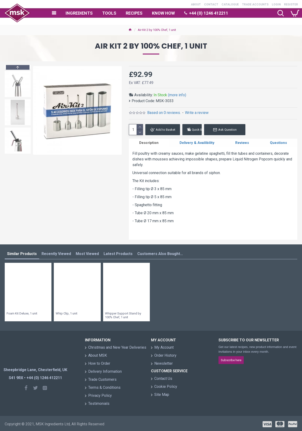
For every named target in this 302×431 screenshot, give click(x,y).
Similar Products (22, 252)
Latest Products (118, 252)
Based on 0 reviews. (164, 112)
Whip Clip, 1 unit (66, 312)
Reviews (242, 144)
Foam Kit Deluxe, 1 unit (22, 312)
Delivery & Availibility (197, 144)
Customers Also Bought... (160, 252)
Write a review (197, 112)
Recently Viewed (56, 252)
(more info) (177, 95)
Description (149, 144)
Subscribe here (231, 359)
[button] (17, 152)
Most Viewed (87, 252)
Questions (278, 144)
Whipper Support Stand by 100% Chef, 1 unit (123, 314)
